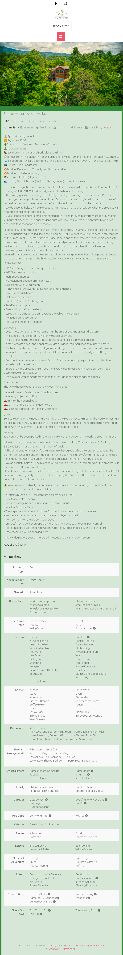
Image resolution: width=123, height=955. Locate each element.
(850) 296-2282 (58, 945)
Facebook (53, 949)
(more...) (106, 127)
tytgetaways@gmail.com (87, 945)
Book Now (61, 26)
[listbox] (61, 74)
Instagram (69, 949)
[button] (3, 74)
